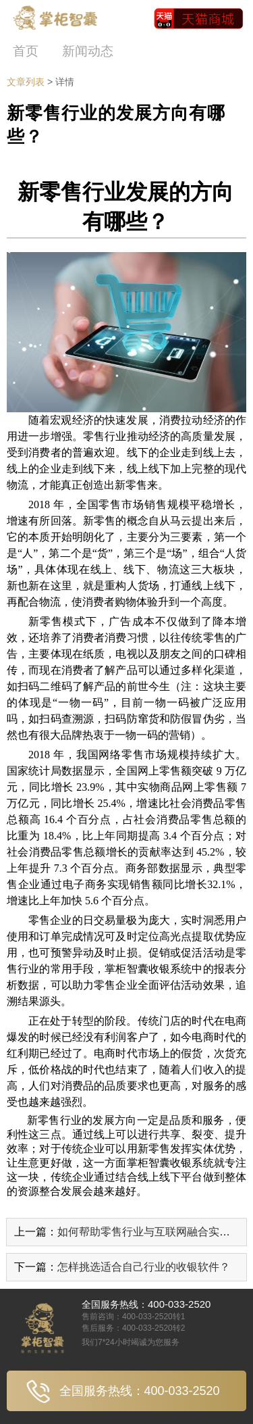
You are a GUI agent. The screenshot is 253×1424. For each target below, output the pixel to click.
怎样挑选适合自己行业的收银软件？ (143, 1267)
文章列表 (26, 81)
